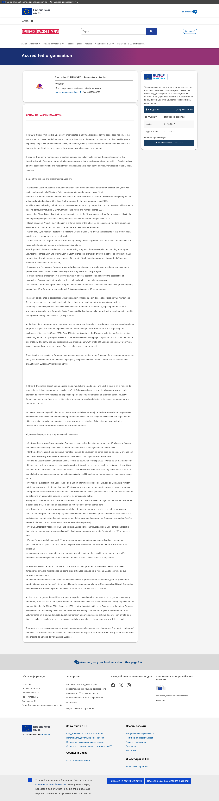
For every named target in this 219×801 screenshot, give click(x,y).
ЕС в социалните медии (78, 760)
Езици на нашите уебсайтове (140, 733)
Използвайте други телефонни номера (85, 738)
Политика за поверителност (139, 738)
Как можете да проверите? (64, 2)
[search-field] (118, 31)
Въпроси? (190, 31)
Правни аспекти (136, 726)
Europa (25, 21)
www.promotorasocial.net (66, 92)
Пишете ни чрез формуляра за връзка (84, 742)
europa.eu (45, 734)
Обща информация (33, 676)
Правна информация (136, 742)
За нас (25, 684)
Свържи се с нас (30, 688)
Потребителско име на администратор (40, 705)
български (189, 11)
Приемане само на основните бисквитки (168, 781)
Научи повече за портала (78, 708)
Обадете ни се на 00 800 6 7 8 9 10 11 (84, 733)
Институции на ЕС (137, 759)
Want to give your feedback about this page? (108, 662)
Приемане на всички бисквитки (126, 781)
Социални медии (76, 753)
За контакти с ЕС (76, 726)
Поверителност (29, 692)
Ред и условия (28, 697)
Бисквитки (131, 746)
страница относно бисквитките (51, 784)
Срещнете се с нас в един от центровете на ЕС (89, 746)
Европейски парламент (137, 766)
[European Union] (36, 731)
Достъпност (27, 701)
